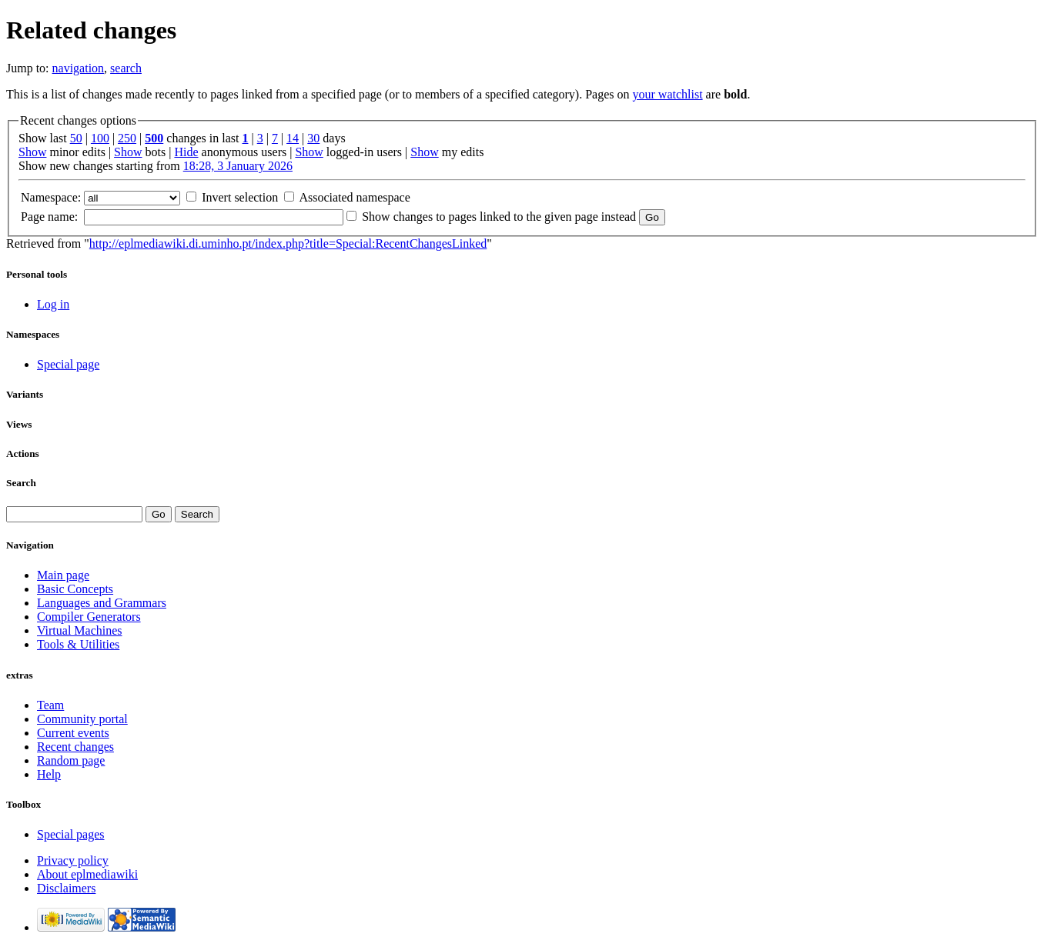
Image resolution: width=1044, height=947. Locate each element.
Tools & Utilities (78, 644)
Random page (71, 760)
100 (100, 138)
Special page (68, 364)
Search (21, 483)
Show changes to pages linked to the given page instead (499, 216)
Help (49, 774)
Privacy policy (73, 860)
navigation (78, 68)
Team (50, 705)
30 (313, 138)
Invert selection (240, 197)
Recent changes (75, 746)
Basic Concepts (75, 588)
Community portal (82, 718)
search (126, 68)
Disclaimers (66, 888)
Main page (63, 575)
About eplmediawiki (87, 874)
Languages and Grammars (101, 602)
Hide (186, 151)
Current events (73, 732)
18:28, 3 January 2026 (238, 165)
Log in (53, 304)
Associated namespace (354, 197)
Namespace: (51, 197)
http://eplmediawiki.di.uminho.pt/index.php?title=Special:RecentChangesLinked (288, 243)
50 (76, 138)
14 (292, 138)
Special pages (71, 834)
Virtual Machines (79, 630)
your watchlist (668, 94)
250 (127, 138)
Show (32, 151)
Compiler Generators (89, 616)
